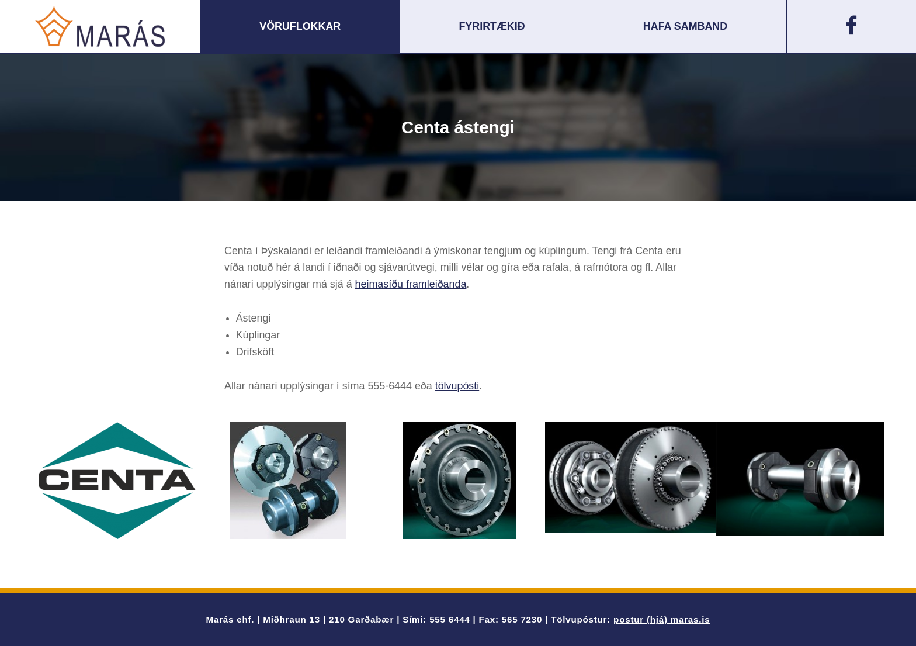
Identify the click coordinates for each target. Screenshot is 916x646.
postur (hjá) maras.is (661, 619)
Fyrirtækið (492, 26)
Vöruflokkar (300, 26)
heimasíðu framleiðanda (411, 284)
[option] (117, 480)
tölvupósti (457, 386)
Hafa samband (685, 26)
